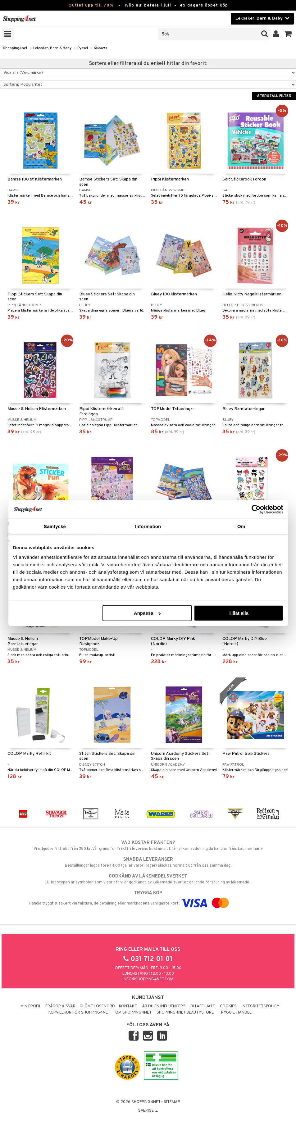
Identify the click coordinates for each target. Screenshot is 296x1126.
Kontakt (128, 1006)
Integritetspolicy (261, 1006)
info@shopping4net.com (148, 979)
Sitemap (172, 1102)
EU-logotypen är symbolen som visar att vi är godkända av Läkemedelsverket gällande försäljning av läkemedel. (148, 879)
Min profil (30, 1006)
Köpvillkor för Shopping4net (79, 1012)
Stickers (100, 48)
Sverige (148, 1110)
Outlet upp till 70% (91, 5)
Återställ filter (274, 95)
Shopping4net (15, 48)
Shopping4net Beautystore (185, 1012)
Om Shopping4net (133, 1012)
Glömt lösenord (97, 1006)
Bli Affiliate (202, 1006)
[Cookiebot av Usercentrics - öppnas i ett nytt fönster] (256, 509)
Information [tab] (148, 526)
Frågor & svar (60, 1006)
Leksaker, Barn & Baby (52, 48)
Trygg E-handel (235, 1012)
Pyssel (82, 48)
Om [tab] (241, 526)
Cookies (228, 1006)
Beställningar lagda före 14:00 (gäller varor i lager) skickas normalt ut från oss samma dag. (148, 862)
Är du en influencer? (163, 1006)
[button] (288, 34)
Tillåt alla (238, 613)
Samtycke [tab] (55, 526)
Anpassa (147, 613)
